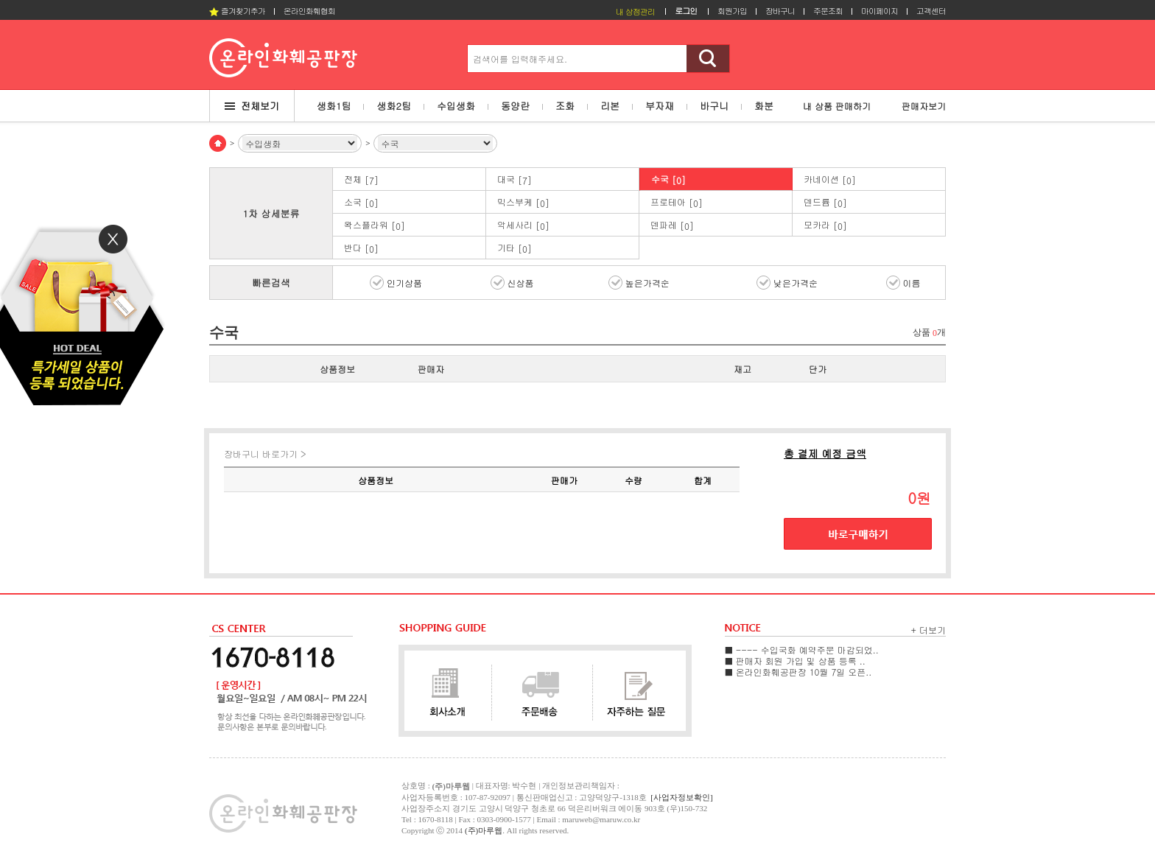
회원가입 (732, 10)
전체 (361, 179)
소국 (361, 202)
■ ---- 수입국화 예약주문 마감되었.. (802, 649)
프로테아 (676, 202)
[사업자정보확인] (681, 797)
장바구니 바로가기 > (265, 453)
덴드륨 (825, 202)
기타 (514, 248)
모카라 (825, 225)
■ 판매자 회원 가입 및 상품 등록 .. (795, 660)
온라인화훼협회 (309, 10)
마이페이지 (879, 10)
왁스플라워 (374, 225)
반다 (361, 248)
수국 (668, 179)
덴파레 (672, 225)
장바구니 (780, 10)
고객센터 (931, 10)
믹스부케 (523, 202)
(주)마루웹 (483, 830)
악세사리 (523, 225)
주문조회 (828, 10)
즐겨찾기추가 (237, 10)
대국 (514, 179)
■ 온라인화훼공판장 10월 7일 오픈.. (798, 671)
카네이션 (830, 179)
